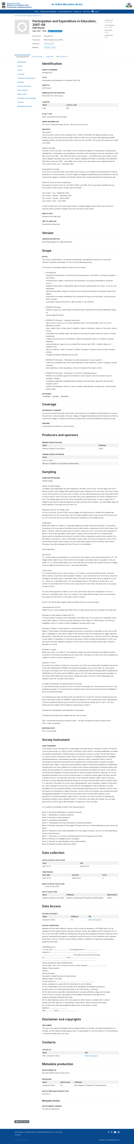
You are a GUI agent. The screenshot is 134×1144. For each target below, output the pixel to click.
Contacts (20, 102)
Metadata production (24, 106)
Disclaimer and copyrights (26, 98)
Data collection (22, 90)
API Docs (86, 11)
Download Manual (65, 11)
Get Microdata (55, 31)
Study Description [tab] (22, 57)
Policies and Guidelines (48, 11)
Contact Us (77, 11)
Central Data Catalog (25, 15)
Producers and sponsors (26, 78)
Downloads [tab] (49, 56)
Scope (19, 70)
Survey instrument (24, 86)
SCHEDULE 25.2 (37, 15)
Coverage (20, 74)
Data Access (21, 94)
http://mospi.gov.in (95, 920)
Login (95, 11)
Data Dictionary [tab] (37, 56)
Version (20, 66)
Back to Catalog (22, 1122)
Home (36, 11)
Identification (21, 62)
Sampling (20, 82)
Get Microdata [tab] (62, 56)
